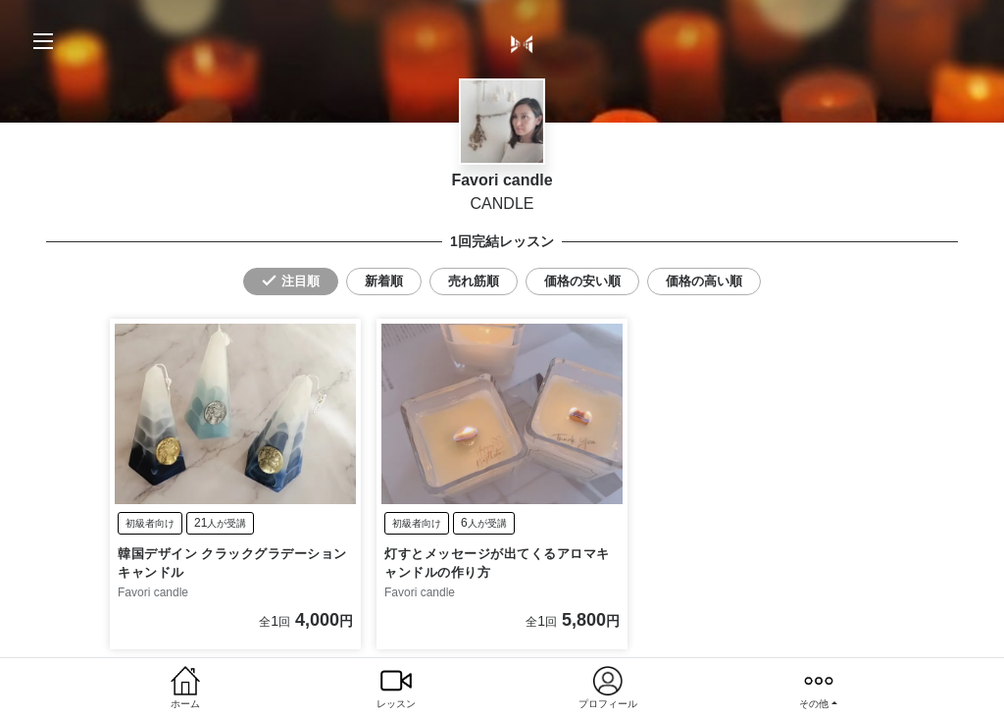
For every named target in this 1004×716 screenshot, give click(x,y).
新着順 (384, 281)
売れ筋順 (473, 281)
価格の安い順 (582, 281)
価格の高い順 (704, 281)
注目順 (300, 281)
